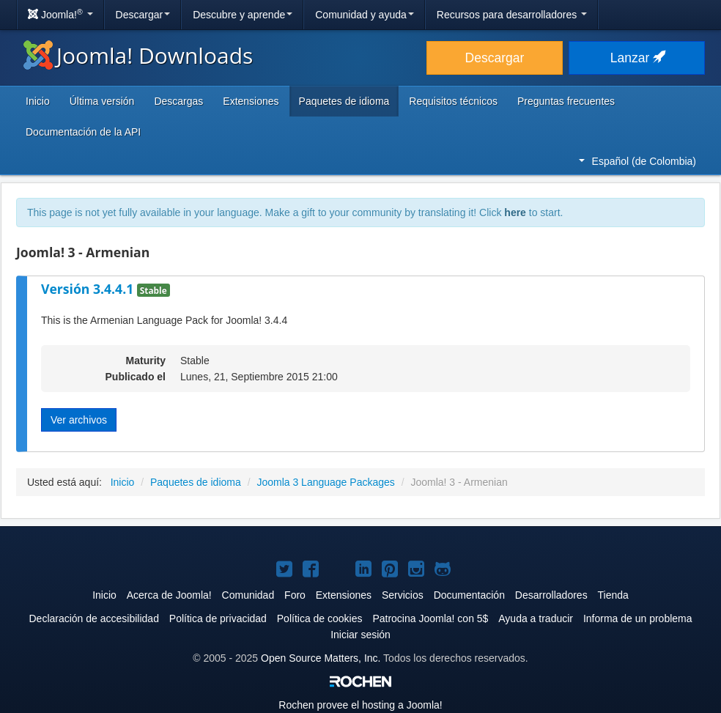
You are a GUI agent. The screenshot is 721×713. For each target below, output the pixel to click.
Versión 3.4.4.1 (89, 289)
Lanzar (636, 58)
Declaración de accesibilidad (93, 618)
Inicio (38, 101)
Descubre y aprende (242, 15)
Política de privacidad (218, 618)
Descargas (178, 101)
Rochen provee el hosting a (360, 705)
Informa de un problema (637, 618)
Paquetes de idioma (344, 101)
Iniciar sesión (360, 634)
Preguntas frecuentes (566, 101)
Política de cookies (320, 618)
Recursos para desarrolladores (512, 15)
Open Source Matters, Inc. (320, 658)
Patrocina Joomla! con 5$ (430, 618)
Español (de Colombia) (637, 161)
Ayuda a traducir (535, 618)
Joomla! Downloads (138, 55)
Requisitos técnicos (453, 101)
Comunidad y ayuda (364, 15)
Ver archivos (79, 420)
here (515, 212)
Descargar (143, 15)
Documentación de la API (83, 132)
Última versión (102, 101)
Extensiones (250, 101)
